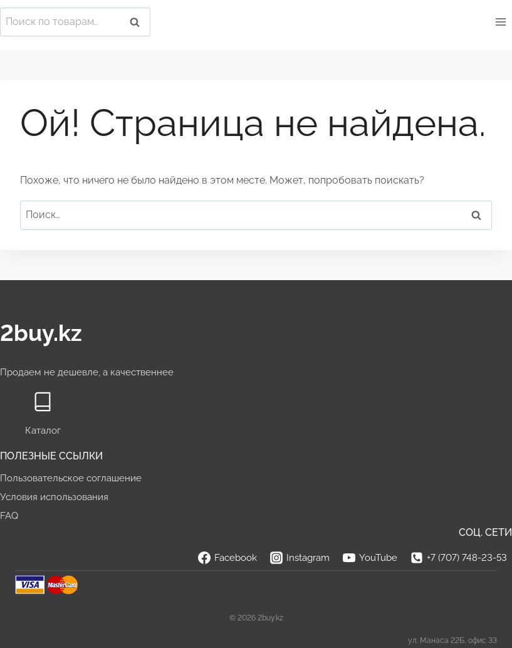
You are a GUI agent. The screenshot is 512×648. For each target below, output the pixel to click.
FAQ (9, 515)
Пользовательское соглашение (71, 478)
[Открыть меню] (500, 21)
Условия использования (54, 497)
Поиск (138, 22)
